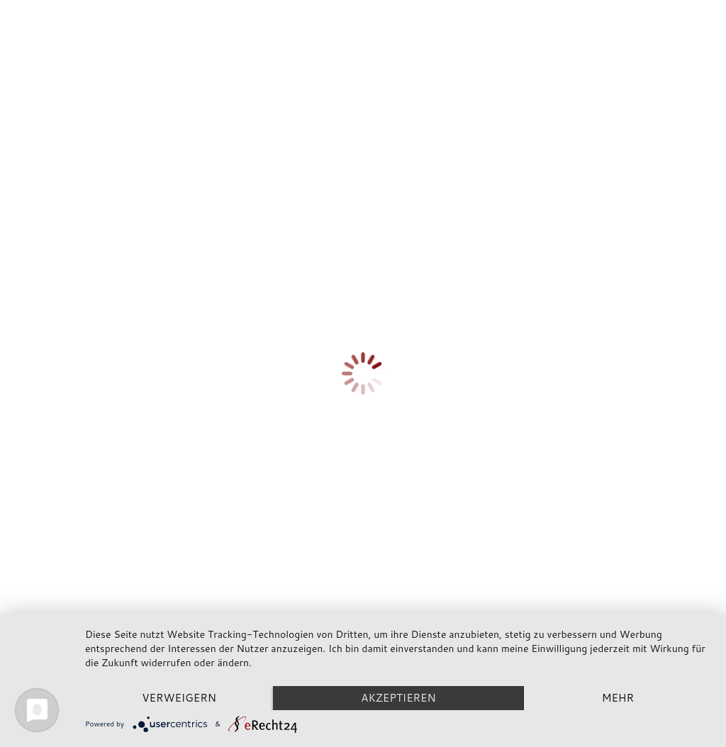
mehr (618, 697)
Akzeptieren (398, 697)
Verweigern (179, 697)
